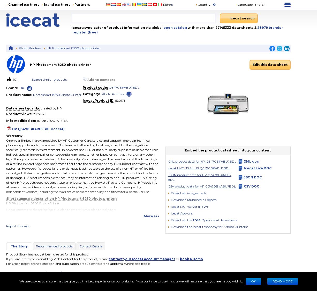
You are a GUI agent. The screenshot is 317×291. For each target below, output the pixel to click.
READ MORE (283, 281)
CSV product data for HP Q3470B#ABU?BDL (202, 186)
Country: (203, 4)
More (168, 4)
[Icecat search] (239, 18)
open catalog (175, 28)
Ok (253, 281)
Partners (82, 4)
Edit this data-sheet (270, 65)
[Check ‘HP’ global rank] (29, 88)
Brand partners (56, 4)
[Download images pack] (187, 193)
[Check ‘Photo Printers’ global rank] (129, 94)
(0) (14, 79)
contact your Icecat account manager (142, 259)
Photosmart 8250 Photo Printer (57, 95)
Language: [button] (244, 4)
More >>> (151, 216)
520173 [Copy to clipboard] (120, 100)
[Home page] (39, 20)
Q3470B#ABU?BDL (124, 87)
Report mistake (17, 226)
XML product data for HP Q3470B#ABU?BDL (202, 161)
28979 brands (269, 28)
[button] (192, 200)
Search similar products (49, 79)
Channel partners (23, 4)
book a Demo (191, 259)
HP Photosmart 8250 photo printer (73, 48)
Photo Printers (30, 48)
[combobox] (144, 18)
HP (22, 88)
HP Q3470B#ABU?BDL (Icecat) (38, 129)
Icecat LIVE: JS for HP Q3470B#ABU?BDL (199, 168)
